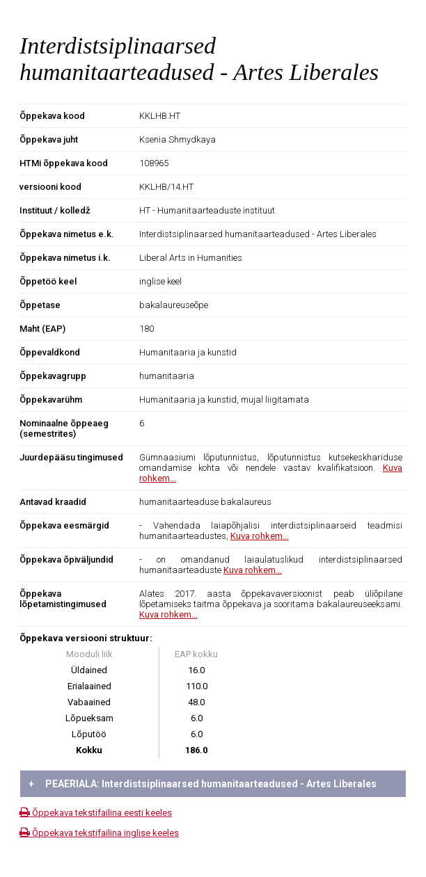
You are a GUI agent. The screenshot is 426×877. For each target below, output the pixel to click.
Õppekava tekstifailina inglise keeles (99, 833)
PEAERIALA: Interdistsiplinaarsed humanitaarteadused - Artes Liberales (203, 783)
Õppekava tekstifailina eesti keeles (95, 812)
